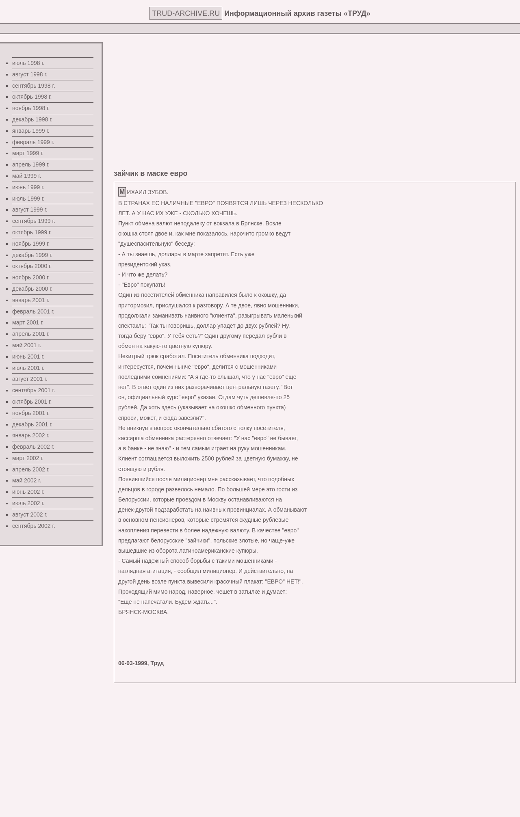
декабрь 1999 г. (32, 255)
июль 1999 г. (28, 198)
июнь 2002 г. (28, 491)
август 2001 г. (30, 379)
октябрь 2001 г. (32, 401)
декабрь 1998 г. (32, 119)
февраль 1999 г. (33, 142)
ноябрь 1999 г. (31, 243)
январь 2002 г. (31, 435)
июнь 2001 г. (28, 356)
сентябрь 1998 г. (33, 85)
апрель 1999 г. (31, 164)
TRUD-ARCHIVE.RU (186, 13)
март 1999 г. (28, 153)
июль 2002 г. (28, 503)
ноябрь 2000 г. (31, 277)
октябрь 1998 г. (32, 96)
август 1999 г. (30, 209)
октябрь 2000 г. (32, 266)
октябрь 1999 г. (32, 232)
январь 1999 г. (31, 131)
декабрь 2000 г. (32, 288)
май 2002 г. (26, 480)
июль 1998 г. (28, 63)
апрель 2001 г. (31, 334)
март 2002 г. (28, 458)
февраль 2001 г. (33, 311)
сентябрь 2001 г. (33, 390)
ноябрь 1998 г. (31, 108)
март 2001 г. (28, 322)
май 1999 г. (26, 176)
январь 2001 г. (31, 300)
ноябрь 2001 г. (31, 413)
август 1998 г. (30, 74)
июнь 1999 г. (28, 187)
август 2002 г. (30, 514)
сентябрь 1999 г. (33, 221)
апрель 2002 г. (31, 469)
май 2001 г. (26, 345)
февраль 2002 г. (33, 446)
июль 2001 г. (28, 368)
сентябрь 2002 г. (33, 526)
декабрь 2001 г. (32, 424)
